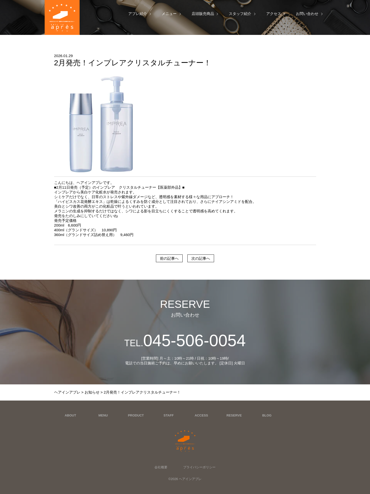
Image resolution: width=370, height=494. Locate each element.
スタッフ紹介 (240, 13)
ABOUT (70, 415)
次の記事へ (200, 258)
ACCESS (201, 415)
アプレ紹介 (137, 13)
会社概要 (160, 467)
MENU (103, 415)
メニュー (169, 13)
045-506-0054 (185, 340)
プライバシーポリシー (199, 467)
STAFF (169, 415)
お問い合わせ (307, 13)
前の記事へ (169, 258)
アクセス (273, 13)
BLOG (266, 415)
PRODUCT (136, 415)
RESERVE (234, 415)
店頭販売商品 (203, 13)
